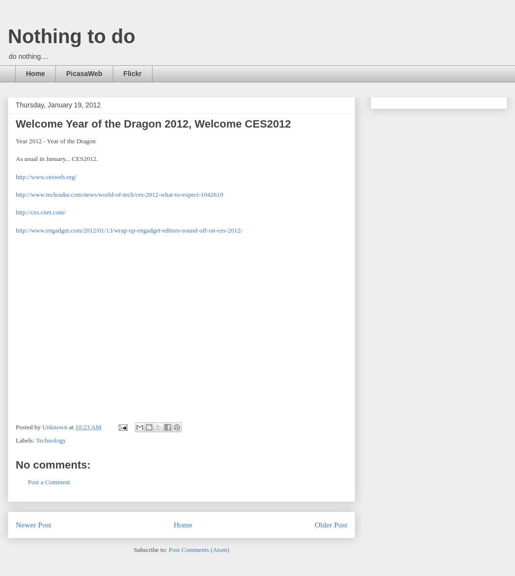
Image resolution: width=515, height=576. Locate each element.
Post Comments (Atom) (199, 549)
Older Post (331, 525)
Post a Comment (49, 482)
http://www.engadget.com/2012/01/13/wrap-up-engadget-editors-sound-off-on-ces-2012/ (129, 230)
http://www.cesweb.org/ (46, 177)
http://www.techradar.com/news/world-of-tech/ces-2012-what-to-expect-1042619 (119, 194)
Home (35, 74)
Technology (51, 440)
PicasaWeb (84, 74)
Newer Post (33, 525)
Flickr (133, 74)
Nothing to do (71, 36)
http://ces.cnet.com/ (41, 212)
